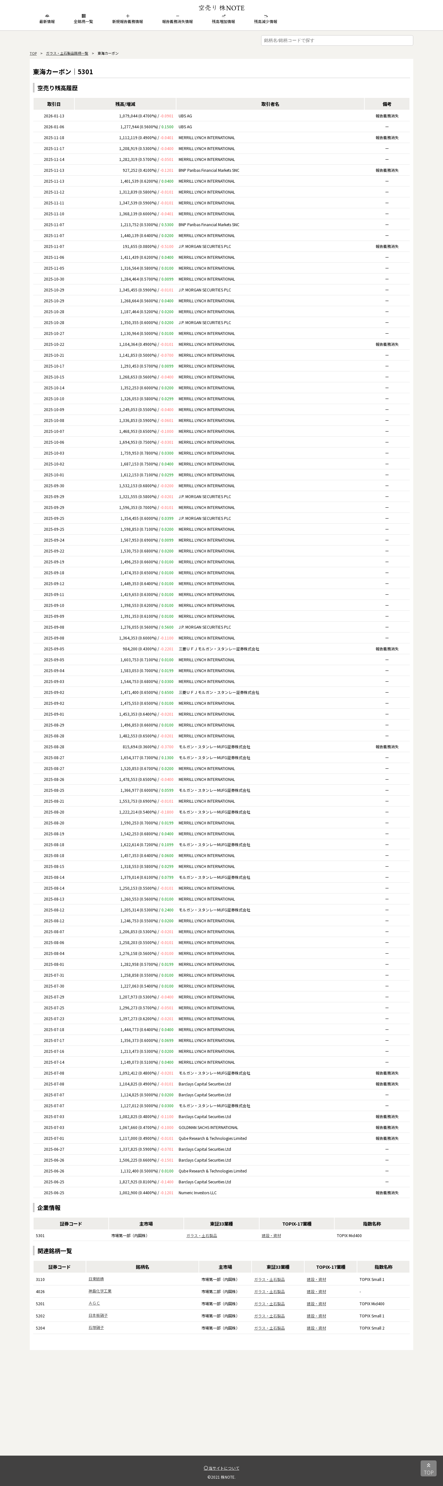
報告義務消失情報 (177, 19)
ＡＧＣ (94, 1303)
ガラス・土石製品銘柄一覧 (67, 53)
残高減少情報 (265, 19)
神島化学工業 (100, 1290)
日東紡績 (96, 1278)
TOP (33, 53)
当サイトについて (221, 1468)
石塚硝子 (96, 1327)
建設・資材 (271, 1235)
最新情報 (47, 19)
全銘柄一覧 (83, 19)
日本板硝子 (98, 1315)
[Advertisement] (221, 1411)
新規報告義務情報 (127, 19)
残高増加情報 (223, 19)
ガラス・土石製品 (201, 1235)
